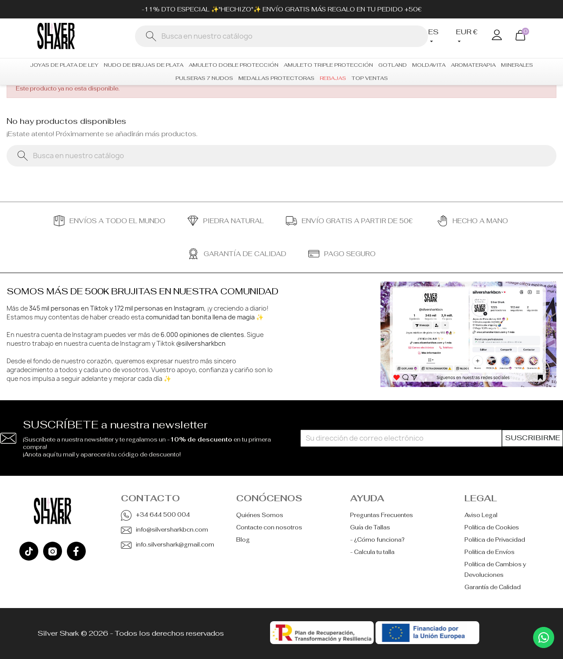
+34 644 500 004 (163, 514)
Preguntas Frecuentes (381, 515)
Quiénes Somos (259, 515)
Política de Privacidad (494, 539)
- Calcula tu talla (372, 552)
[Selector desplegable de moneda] (467, 36)
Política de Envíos (489, 552)
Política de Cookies (491, 527)
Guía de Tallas (370, 527)
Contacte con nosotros (269, 527)
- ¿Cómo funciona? (377, 539)
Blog (243, 539)
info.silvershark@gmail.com (175, 544)
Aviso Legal (480, 515)
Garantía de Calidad (492, 587)
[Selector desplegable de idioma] (435, 36)
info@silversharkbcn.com (172, 529)
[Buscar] (281, 36)
